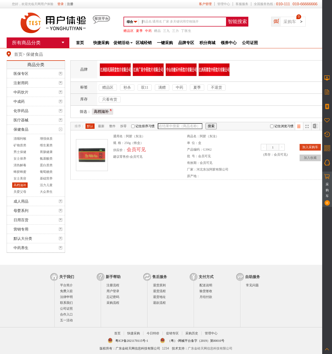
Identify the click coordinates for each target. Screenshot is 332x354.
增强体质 (46, 138)
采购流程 (113, 303)
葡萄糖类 (46, 172)
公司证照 (250, 43)
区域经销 (144, 43)
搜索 (211, 126)
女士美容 (20, 178)
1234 (165, 348)
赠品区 (129, 31)
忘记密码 (113, 297)
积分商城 (207, 43)
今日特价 (153, 333)
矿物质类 (20, 145)
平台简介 (66, 285)
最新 (101, 126)
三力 (175, 31)
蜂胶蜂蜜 (20, 172)
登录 (60, 4)
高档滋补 (20, 185)
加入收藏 (310, 158)
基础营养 (46, 178)
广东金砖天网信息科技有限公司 (210, 348)
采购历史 (191, 333)
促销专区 (172, 333)
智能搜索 (237, 21)
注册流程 (113, 285)
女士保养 (20, 158)
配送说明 (205, 285)
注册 (70, 4)
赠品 (157, 31)
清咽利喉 (20, 138)
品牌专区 (186, 43)
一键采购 (165, 43)
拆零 (123, 126)
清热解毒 (20, 165)
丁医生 (186, 31)
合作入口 (66, 314)
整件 (112, 126)
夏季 (139, 31)
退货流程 (159, 291)
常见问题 (252, 285)
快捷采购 (101, 43)
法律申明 (66, 297)
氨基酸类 (46, 158)
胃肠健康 (46, 152)
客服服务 (242, 4)
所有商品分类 (26, 42)
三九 (166, 31)
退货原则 (159, 285)
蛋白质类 (46, 165)
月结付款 (205, 297)
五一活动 (66, 320)
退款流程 (159, 303)
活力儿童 (46, 185)
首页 (80, 43)
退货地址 (159, 297)
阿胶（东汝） (135, 136)
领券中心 (229, 43)
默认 (90, 126)
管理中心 (223, 4)
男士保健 (20, 152)
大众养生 (46, 192)
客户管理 (205, 4)
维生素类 (46, 145)
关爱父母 (20, 192)
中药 (148, 31)
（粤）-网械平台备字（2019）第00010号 (196, 341)
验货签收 (205, 291)
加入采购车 (310, 147)
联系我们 (66, 303)
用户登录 (113, 291)
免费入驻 (66, 291)
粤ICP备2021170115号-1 (131, 341)
